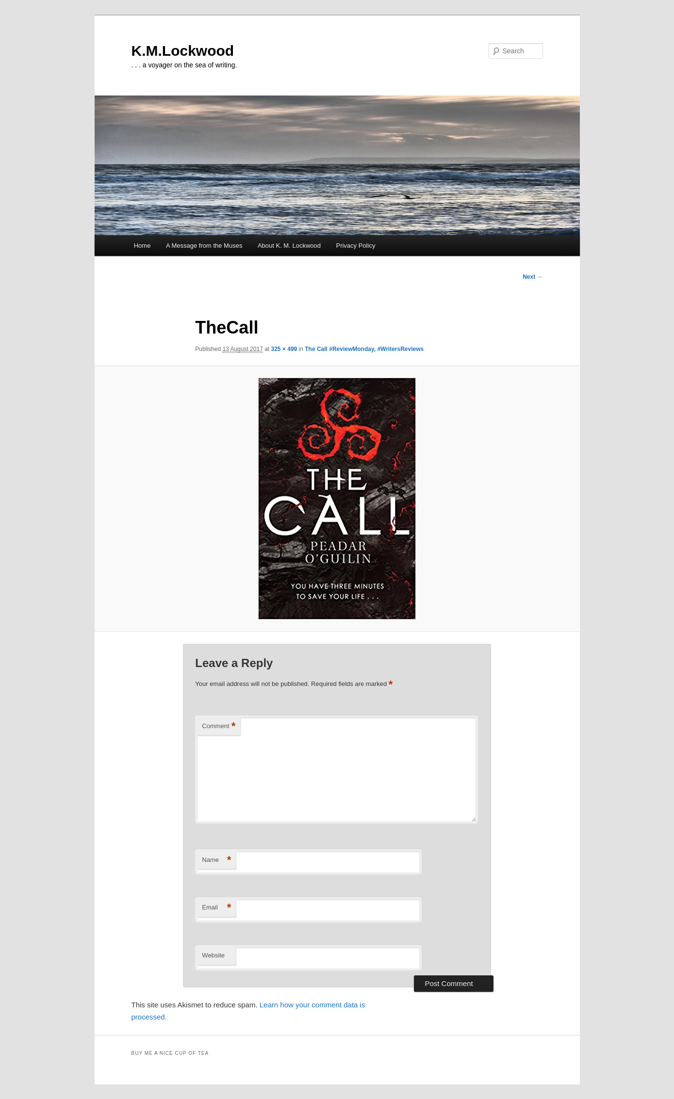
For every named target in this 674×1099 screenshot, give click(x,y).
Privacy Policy (355, 245)
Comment (218, 726)
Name (216, 860)
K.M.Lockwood (183, 51)
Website (213, 955)
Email (216, 908)
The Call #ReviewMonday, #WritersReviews (364, 349)
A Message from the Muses (204, 245)
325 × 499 (284, 349)
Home (142, 245)
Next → (532, 276)
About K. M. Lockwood (289, 245)
